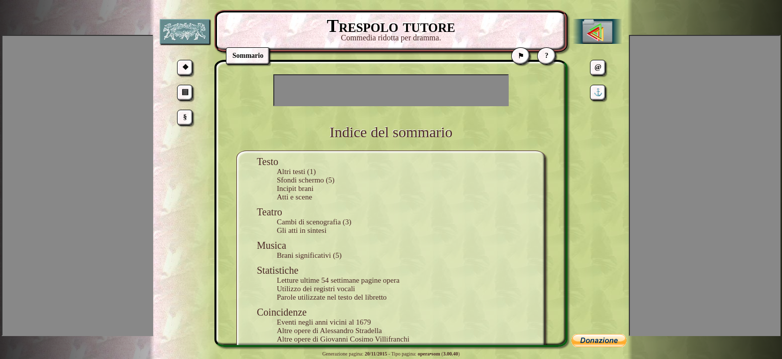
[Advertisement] (391, 90)
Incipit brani (295, 188)
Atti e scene (294, 197)
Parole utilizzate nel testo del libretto (332, 297)
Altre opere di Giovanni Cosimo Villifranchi (343, 339)
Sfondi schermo (300, 180)
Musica (271, 245)
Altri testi (291, 172)
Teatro (269, 211)
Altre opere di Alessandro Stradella (329, 331)
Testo (267, 161)
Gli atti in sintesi (302, 230)
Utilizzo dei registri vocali (316, 289)
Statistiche (277, 270)
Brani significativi (304, 255)
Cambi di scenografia (309, 222)
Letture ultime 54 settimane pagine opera (338, 280)
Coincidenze (282, 312)
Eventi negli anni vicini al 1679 (324, 322)
